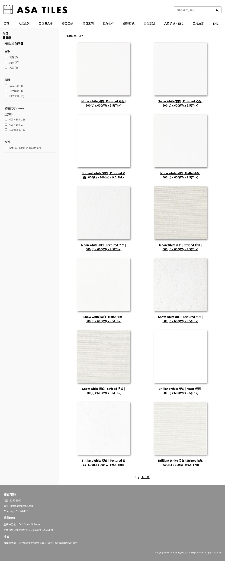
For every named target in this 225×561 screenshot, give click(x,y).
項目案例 (88, 23)
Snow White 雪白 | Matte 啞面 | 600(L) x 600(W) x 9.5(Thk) (103, 319)
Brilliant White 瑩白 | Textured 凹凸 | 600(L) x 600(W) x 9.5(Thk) (104, 462)
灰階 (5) (11, 57)
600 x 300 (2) (14, 124)
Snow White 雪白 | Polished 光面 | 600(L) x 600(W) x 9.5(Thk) (180, 103)
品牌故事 (198, 23)
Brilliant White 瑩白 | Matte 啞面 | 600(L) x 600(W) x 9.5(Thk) (180, 390)
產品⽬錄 (67, 23)
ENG (216, 23)
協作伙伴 (108, 23)
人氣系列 (24, 23)
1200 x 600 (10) (15, 129)
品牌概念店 (46, 23)
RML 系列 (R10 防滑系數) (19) (23, 148)
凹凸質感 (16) (14, 96)
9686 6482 (22, 511)
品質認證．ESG (173, 23)
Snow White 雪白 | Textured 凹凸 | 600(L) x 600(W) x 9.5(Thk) (180, 319)
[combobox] (194, 10)
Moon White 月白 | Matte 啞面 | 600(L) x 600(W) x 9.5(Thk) (180, 175)
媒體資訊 (128, 23)
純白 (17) (12, 62)
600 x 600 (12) (15, 119)
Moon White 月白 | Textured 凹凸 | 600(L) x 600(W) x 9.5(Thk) (103, 247)
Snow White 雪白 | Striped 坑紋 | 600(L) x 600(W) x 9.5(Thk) (103, 390)
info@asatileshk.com (22, 505)
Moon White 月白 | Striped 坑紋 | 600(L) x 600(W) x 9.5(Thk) (180, 247)
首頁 (6, 23)
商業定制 (149, 23)
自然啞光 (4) (14, 91)
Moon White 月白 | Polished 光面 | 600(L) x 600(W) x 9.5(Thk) (103, 103)
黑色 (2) (11, 67)
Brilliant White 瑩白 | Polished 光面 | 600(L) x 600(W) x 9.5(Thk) (103, 175)
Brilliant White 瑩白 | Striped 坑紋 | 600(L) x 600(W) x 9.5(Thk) (180, 462)
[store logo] (35, 10)
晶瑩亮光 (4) (14, 86)
